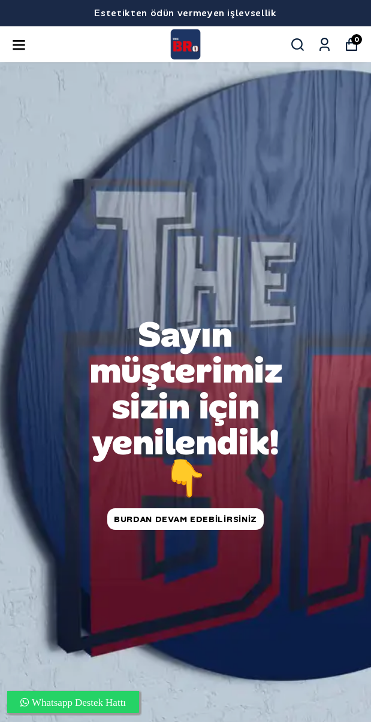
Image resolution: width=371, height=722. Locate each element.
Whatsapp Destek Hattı (77, 702)
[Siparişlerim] (324, 44)
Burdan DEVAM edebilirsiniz (185, 519)
